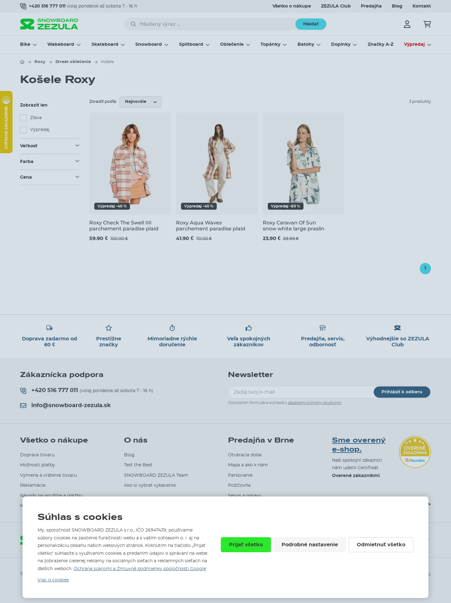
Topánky (270, 44)
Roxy (39, 62)
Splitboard (191, 44)
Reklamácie (32, 485)
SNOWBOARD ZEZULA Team (156, 475)
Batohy (306, 44)
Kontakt (421, 6)
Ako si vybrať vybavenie (150, 485)
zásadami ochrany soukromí (314, 403)
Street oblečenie (73, 62)
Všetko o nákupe (291, 6)
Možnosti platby (37, 465)
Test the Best (138, 465)
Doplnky (340, 44)
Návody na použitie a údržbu (51, 496)
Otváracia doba (245, 455)
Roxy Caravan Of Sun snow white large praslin (293, 226)
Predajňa (371, 6)
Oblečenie (232, 44)
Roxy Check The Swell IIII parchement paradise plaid (123, 226)
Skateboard (104, 44)
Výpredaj (414, 44)
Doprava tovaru (37, 455)
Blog (397, 6)
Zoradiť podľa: (103, 102)
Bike (25, 44)
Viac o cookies (53, 580)
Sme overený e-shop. (359, 445)
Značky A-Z (380, 44)
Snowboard (148, 44)
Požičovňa (239, 485)
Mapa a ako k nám (248, 465)
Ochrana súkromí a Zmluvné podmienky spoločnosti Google (140, 569)
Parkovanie (240, 475)
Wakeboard (60, 44)
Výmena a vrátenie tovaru (48, 475)
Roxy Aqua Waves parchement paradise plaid (210, 226)
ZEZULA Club (336, 6)
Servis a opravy (244, 496)
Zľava (36, 118)
